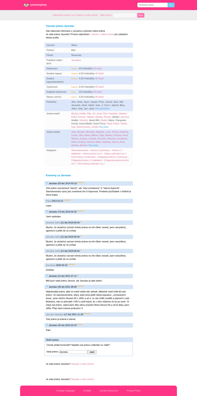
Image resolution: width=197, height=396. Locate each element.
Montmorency (83, 127)
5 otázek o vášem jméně (102, 34)
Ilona (122, 142)
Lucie (108, 132)
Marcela (111, 138)
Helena (74, 138)
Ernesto (81, 117)
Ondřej (82, 113)
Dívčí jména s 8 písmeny (83, 157)
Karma (115, 142)
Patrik (116, 123)
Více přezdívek (102, 108)
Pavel (109, 123)
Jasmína (124, 117)
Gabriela (106, 142)
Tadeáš (90, 117)
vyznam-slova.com (109, 390)
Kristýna (82, 142)
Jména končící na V (92, 153)
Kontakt (87, 390)
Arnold (94, 127)
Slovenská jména (79, 150)
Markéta (100, 132)
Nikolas (98, 117)
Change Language (65, 390)
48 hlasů (99, 97)
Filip (89, 113)
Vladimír (123, 113)
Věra (80, 135)
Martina (109, 135)
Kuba (73, 117)
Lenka (74, 135)
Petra (74, 142)
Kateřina (124, 132)
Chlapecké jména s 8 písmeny (112, 157)
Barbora (84, 145)
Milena (94, 135)
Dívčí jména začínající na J (91, 163)
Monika (81, 132)
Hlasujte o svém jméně (82, 364)
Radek (104, 120)
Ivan (73, 127)
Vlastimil (83, 120)
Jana (73, 132)
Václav (123, 123)
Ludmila (92, 138)
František (113, 113)
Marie (87, 135)
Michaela (90, 132)
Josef (99, 113)
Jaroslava (76, 60)
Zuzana (83, 138)
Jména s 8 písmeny (100, 150)
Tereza (115, 132)
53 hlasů (97, 68)
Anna (125, 135)
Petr (105, 113)
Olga (101, 135)
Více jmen (103, 127)
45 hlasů (99, 73)
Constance (121, 138)
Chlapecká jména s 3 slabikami (86, 160)
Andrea (74, 145)
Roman (107, 117)
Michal (74, 113)
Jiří (93, 113)
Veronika (101, 138)
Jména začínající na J (115, 153)
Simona (117, 135)
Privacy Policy (134, 390)
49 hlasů (97, 92)
